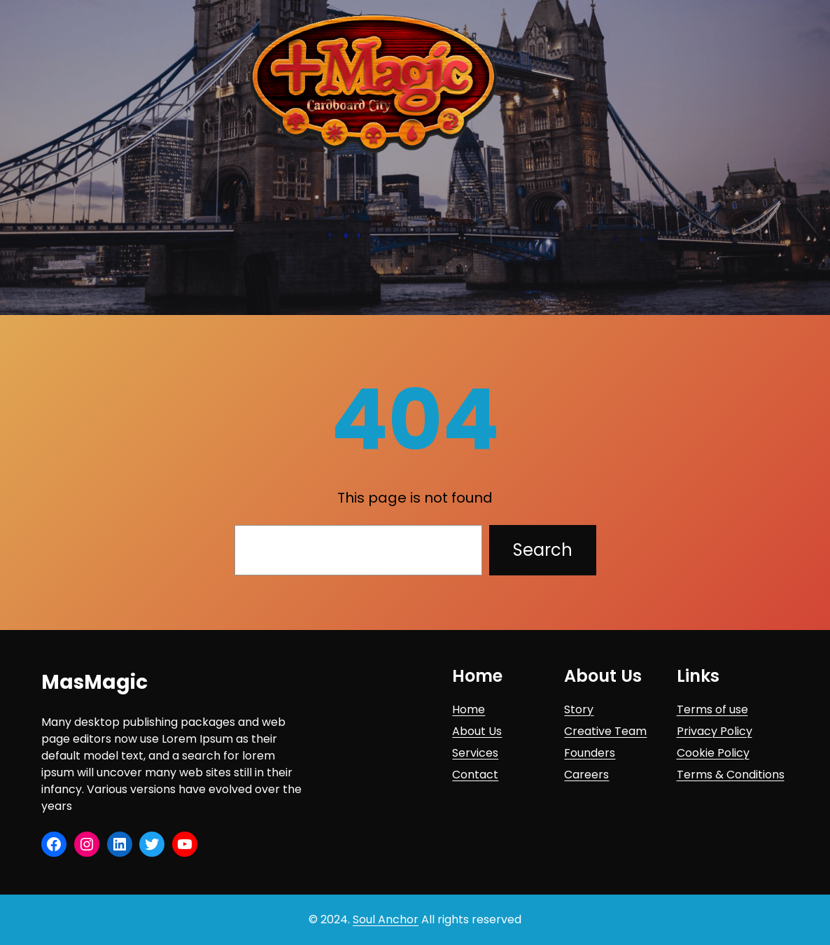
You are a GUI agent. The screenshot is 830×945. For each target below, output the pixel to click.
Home (468, 709)
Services (475, 753)
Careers (586, 774)
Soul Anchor (385, 919)
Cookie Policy (713, 753)
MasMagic (94, 682)
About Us (477, 731)
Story (578, 709)
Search (542, 549)
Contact (475, 774)
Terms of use (712, 709)
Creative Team (605, 731)
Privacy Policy (714, 731)
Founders (589, 753)
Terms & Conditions (731, 774)
